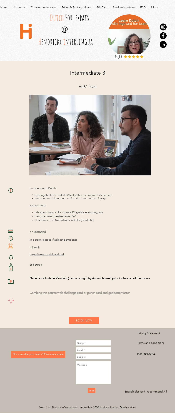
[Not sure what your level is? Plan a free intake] (38, 354)
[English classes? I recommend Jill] (146, 391)
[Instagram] (163, 27)
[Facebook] (163, 35)
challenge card (73, 293)
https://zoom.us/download (47, 254)
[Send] (91, 390)
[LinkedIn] (163, 44)
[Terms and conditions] (150, 342)
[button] (149, 354)
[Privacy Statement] (148, 333)
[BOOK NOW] (84, 320)
